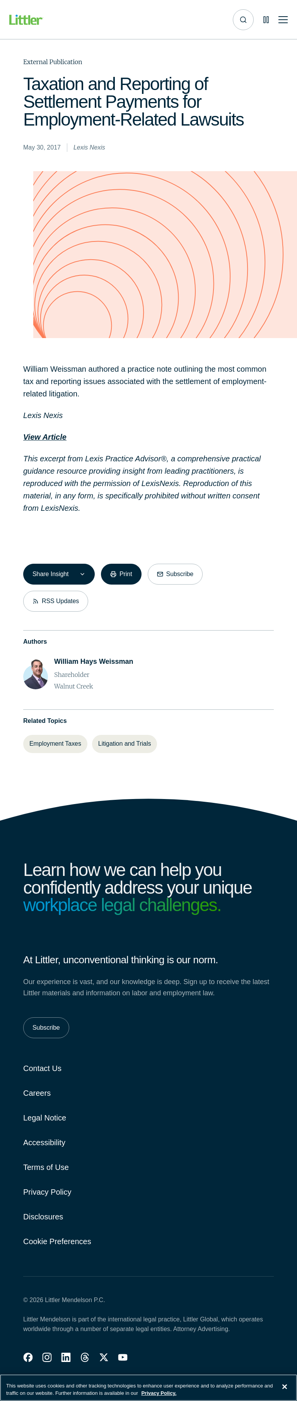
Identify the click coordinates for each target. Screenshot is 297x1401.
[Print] (121, 574)
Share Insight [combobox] (50, 574)
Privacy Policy (47, 1192)
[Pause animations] (266, 19)
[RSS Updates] (55, 601)
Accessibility (44, 1142)
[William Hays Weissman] (93, 661)
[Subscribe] (175, 574)
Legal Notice (44, 1118)
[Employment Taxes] (55, 744)
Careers (37, 1093)
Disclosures (43, 1216)
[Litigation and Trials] (124, 744)
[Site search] (243, 19)
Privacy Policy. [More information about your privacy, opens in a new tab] (158, 1397)
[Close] (284, 1390)
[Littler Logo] (26, 20)
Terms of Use (46, 1167)
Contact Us (42, 1068)
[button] (28, 1357)
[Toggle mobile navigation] (283, 20)
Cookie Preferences (57, 1241)
